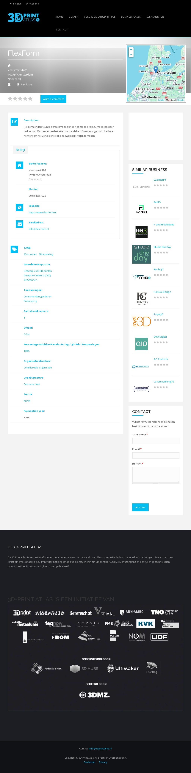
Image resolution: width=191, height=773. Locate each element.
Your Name (140, 434)
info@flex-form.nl (39, 229)
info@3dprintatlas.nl (100, 748)
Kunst (27, 400)
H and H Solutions (164, 224)
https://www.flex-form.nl (42, 212)
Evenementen (155, 16)
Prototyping (30, 301)
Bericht (137, 463)
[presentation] (162, 494)
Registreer (34, 3)
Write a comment (53, 99)
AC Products (161, 359)
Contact (62, 29)
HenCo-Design (162, 292)
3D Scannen (30, 280)
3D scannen (30, 254)
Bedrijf (20, 149)
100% (27, 351)
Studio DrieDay (162, 247)
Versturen (140, 507)
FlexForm (26, 84)
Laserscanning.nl (164, 381)
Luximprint (160, 179)
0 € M (26, 334)
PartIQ (157, 202)
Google (180, 100)
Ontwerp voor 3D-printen (38, 271)
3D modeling (46, 254)
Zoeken (73, 16)
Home (59, 16)
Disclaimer (90, 762)
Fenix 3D (159, 269)
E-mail (137, 449)
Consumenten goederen (37, 296)
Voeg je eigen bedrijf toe (99, 16)
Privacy (103, 762)
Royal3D (158, 314)
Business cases (131, 16)
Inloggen (17, 3)
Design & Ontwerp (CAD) (37, 275)
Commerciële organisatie (38, 367)
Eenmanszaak (32, 384)
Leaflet (161, 100)
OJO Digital (160, 336)
